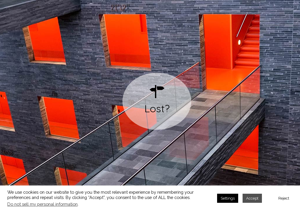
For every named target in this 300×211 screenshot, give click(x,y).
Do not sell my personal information (42, 204)
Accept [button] (252, 198)
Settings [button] (228, 198)
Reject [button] (283, 198)
